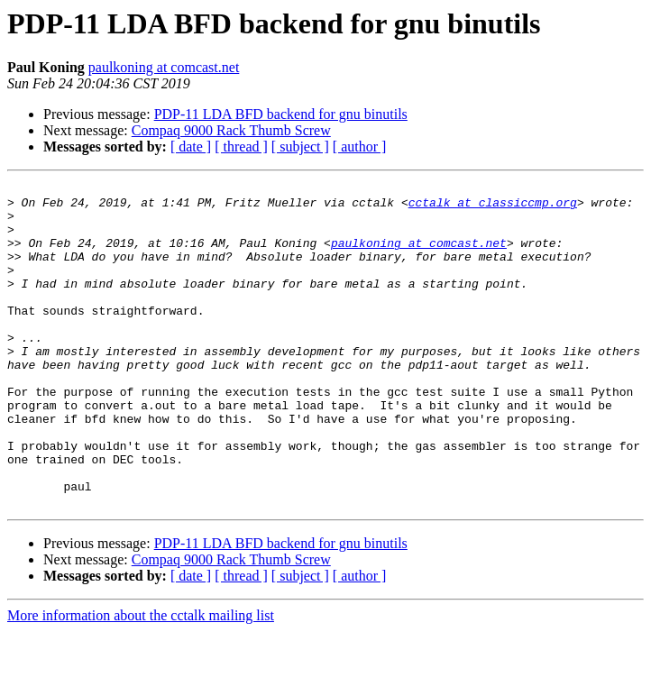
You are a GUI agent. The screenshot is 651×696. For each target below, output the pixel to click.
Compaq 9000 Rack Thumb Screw (231, 130)
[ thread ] (241, 146)
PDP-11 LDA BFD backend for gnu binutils (281, 114)
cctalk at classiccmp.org (492, 207)
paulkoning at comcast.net (164, 67)
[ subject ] (300, 146)
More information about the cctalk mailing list (140, 680)
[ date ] (190, 146)
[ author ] (360, 146)
